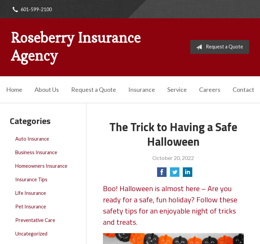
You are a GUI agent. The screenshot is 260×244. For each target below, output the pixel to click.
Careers (209, 89)
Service (177, 89)
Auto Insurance (32, 139)
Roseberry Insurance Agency (75, 47)
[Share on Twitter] (174, 174)
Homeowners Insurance (41, 166)
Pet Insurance (30, 206)
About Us (47, 89)
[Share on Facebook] (162, 174)
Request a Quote (218, 47)
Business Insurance (36, 152)
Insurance (141, 89)
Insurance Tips (31, 179)
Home (14, 89)
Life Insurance (30, 193)
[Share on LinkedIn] (187, 174)
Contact (243, 89)
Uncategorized (31, 234)
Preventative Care (35, 220)
